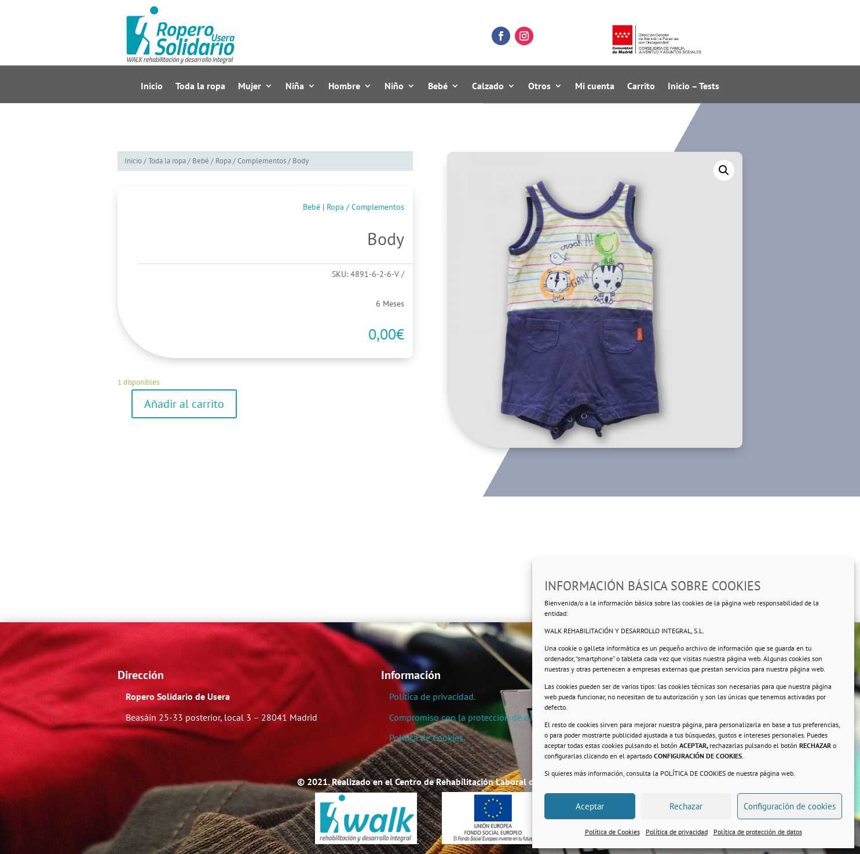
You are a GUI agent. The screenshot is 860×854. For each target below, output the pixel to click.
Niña (295, 86)
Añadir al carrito (184, 403)
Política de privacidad (677, 831)
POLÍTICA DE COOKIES (693, 773)
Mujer (249, 86)
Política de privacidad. (432, 696)
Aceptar (590, 806)
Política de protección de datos (757, 831)
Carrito (641, 86)
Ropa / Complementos (250, 161)
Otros (539, 86)
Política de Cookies (612, 831)
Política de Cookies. (427, 737)
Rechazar (685, 806)
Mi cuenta (594, 86)
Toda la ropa (200, 86)
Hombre (344, 86)
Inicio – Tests (693, 86)
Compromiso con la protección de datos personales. (491, 717)
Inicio (152, 86)
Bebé (438, 86)
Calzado (488, 86)
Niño (394, 86)
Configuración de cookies (790, 806)
